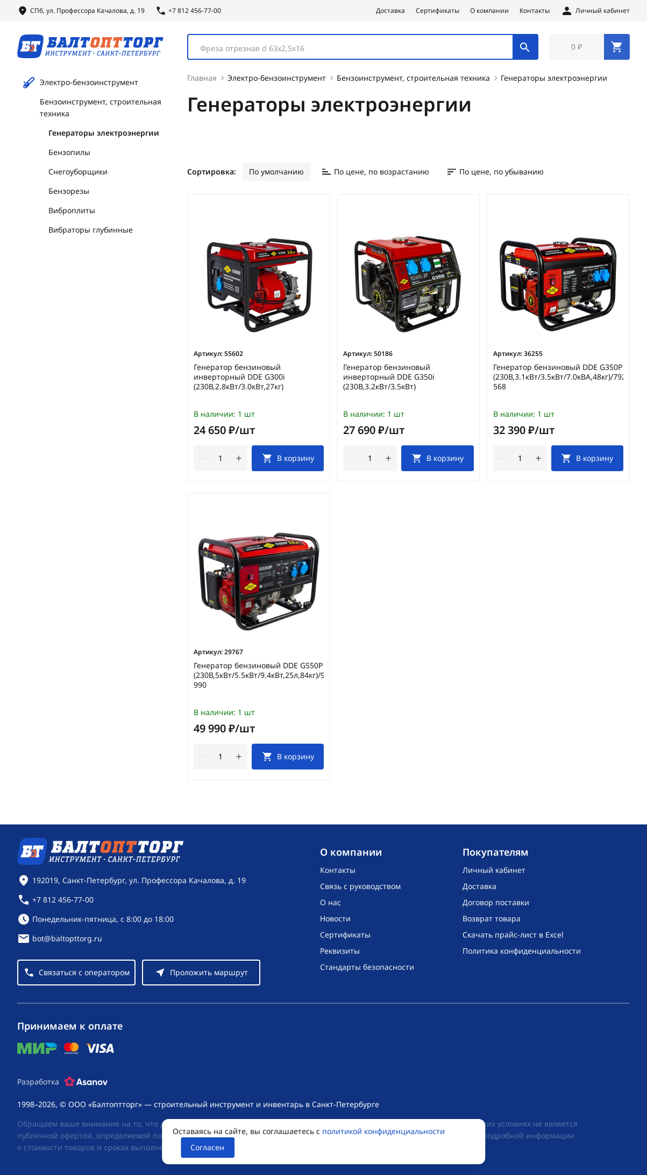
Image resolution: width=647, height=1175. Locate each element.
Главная (202, 79)
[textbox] (356, 49)
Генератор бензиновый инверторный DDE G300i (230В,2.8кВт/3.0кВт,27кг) (239, 378)
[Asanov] (86, 1081)
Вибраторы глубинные (90, 231)
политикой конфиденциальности (383, 1131)
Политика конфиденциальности (522, 951)
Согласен (207, 1147)
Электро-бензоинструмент (80, 83)
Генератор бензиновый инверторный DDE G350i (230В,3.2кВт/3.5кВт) (389, 378)
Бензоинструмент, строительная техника (100, 108)
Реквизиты (340, 951)
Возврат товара (492, 918)
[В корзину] (288, 459)
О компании (489, 10)
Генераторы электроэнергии (103, 134)
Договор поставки (496, 902)
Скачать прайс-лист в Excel (513, 934)
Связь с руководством (360, 886)
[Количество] (220, 459)
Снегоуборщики (78, 172)
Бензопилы (69, 153)
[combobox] (362, 47)
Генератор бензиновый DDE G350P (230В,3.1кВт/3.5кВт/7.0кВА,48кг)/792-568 (558, 378)
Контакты (535, 10)
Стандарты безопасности (367, 967)
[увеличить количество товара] (238, 459)
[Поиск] (525, 47)
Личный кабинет (494, 870)
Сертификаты (437, 10)
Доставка (390, 10)
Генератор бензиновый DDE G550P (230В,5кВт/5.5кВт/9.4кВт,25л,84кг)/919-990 (259, 676)
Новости (335, 918)
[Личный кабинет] (595, 10)
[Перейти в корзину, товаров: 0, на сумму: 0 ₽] (589, 47)
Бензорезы (68, 192)
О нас (330, 902)
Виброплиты (71, 211)
